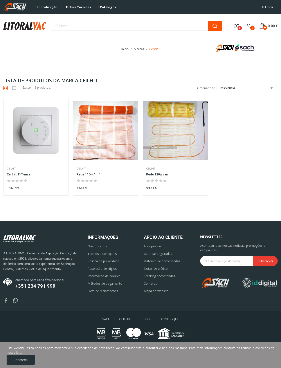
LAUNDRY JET (169, 319)
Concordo (21, 360)
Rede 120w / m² (157, 174)
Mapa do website (156, 291)
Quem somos (97, 246)
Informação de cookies (104, 276)
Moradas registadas (158, 254)
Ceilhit (11, 168)
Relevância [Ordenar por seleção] (247, 88)
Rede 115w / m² (88, 174)
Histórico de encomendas (162, 261)
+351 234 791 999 (35, 286)
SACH (106, 319)
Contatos (150, 283)
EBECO (145, 319)
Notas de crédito (156, 268)
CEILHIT (125, 319)
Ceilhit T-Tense (18, 174)
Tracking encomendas (159, 276)
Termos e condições (102, 254)
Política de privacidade (103, 261)
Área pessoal (153, 246)
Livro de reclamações (103, 291)
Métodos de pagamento (105, 283)
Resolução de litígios (102, 268)
